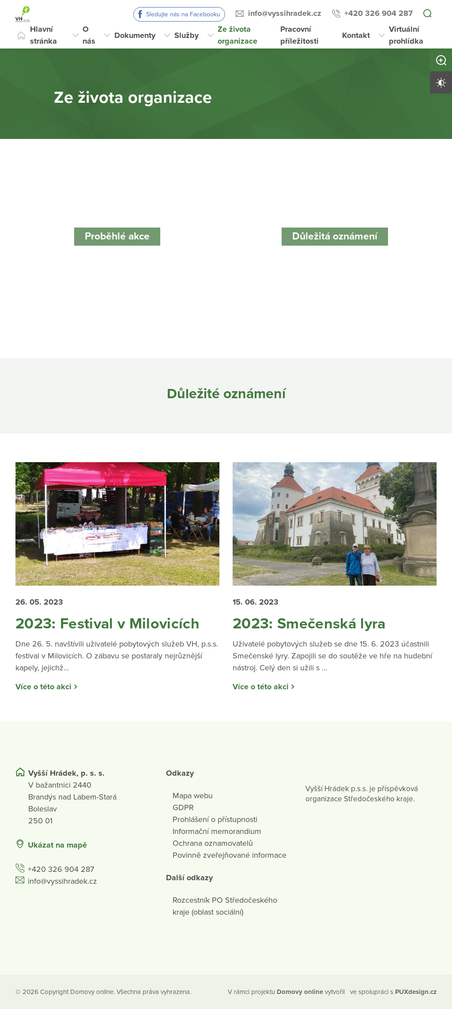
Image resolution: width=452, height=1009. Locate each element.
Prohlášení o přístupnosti (215, 819)
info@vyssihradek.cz (284, 13)
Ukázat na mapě (57, 845)
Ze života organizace (237, 35)
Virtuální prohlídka (406, 35)
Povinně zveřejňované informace (229, 855)
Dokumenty (134, 35)
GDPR (183, 807)
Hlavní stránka (43, 35)
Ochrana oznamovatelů (213, 843)
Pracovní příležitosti (299, 35)
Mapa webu (193, 795)
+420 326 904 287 (378, 13)
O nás (89, 35)
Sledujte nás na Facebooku (183, 14)
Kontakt (356, 35)
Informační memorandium (217, 831)
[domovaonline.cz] (300, 992)
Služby (186, 35)
